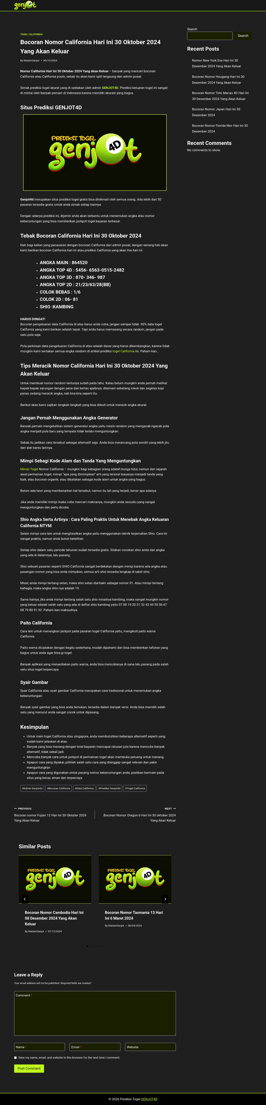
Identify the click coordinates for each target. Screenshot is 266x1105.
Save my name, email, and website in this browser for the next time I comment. (69, 1057)
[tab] (87, 946)
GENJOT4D (110, 88)
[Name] (39, 1047)
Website (133, 1047)
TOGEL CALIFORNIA (31, 34)
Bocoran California (58, 788)
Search (192, 29)
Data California (84, 788)
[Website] (150, 1047)
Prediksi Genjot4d (110, 788)
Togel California (135, 788)
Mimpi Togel (29, 469)
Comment (24, 995)
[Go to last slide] (25, 899)
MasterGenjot (31, 60)
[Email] (95, 1047)
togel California (124, 351)
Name (21, 1047)
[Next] (165, 899)
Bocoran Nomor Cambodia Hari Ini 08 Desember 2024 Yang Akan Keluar (54, 918)
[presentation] (55, 879)
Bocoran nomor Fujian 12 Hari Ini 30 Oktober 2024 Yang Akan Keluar (53, 814)
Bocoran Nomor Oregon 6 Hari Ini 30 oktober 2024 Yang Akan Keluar (137, 814)
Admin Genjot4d (32, 788)
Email (76, 1047)
